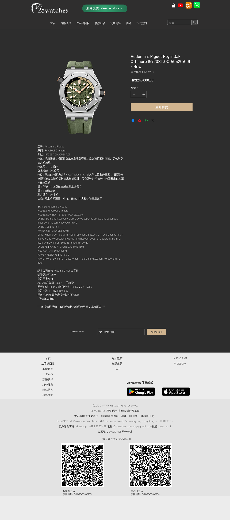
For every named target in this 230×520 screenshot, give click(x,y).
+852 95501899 (98, 426)
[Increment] (144, 94)
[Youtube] (180, 5)
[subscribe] (156, 332)
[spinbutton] (139, 94)
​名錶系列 (48, 368)
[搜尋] (176, 23)
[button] (66, 23)
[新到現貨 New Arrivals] (104, 8)
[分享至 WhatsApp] (146, 121)
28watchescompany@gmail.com (133, 426)
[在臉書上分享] (133, 121)
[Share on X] (153, 121)
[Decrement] (133, 94)
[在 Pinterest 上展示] (139, 121)
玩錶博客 (48, 389)
